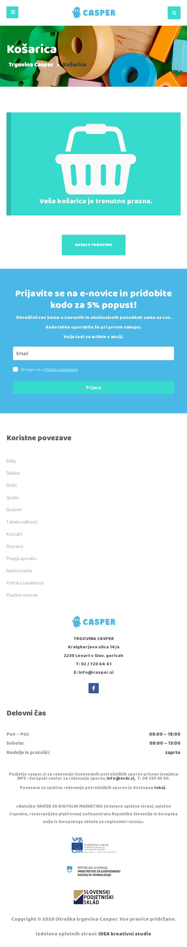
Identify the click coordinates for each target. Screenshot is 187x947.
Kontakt (14, 534)
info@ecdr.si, (121, 778)
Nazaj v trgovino (93, 244)
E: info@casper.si (94, 672)
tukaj (159, 788)
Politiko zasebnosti (61, 369)
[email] (93, 353)
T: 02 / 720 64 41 (93, 664)
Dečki (11, 485)
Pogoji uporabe (21, 558)
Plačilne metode (22, 595)
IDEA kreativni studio (124, 934)
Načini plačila (19, 570)
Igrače (12, 497)
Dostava (14, 546)
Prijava (93, 387)
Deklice (13, 473)
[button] (12, 12)
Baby (11, 460)
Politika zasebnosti (25, 582)
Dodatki (14, 509)
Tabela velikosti (21, 521)
